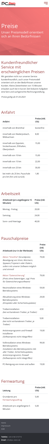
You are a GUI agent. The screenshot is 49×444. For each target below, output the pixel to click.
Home (3, 423)
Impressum (5, 426)
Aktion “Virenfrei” (10, 257)
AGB (3, 429)
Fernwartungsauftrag (12, 400)
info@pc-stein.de (13, 440)
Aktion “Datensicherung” (14, 275)
